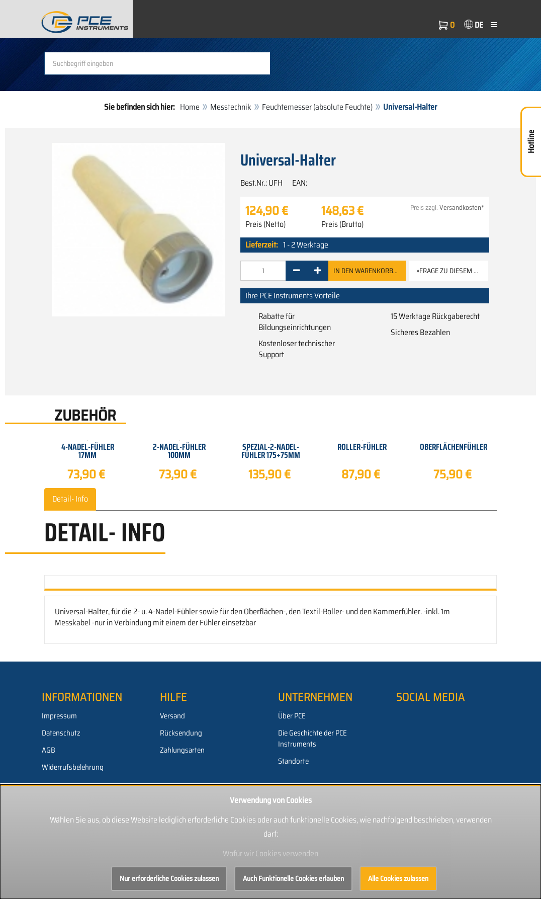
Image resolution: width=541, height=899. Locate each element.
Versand (172, 716)
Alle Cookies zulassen (398, 878)
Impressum (59, 716)
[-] (296, 271)
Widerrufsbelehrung (73, 767)
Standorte (293, 761)
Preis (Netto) (265, 224)
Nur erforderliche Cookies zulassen (169, 878)
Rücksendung (181, 733)
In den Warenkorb (367, 270)
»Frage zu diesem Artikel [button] (452, 270)
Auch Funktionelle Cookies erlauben (293, 878)
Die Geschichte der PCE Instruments (312, 738)
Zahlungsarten (182, 750)
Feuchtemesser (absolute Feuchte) (317, 107)
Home (190, 107)
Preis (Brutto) (342, 224)
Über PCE (292, 716)
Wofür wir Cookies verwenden (270, 853)
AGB (48, 750)
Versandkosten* (461, 207)
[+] (317, 271)
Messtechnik (230, 107)
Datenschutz (61, 733)
